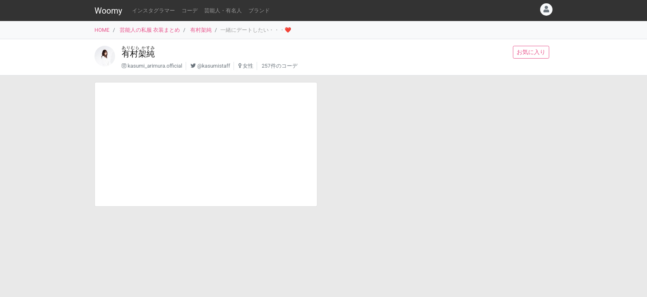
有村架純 (201, 30)
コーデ (190, 10)
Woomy (108, 11)
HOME (101, 30)
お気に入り (531, 52)
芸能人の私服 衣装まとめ (150, 30)
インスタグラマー (153, 10)
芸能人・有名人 (223, 10)
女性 (248, 66)
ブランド (259, 10)
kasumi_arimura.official (155, 66)
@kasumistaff (213, 66)
